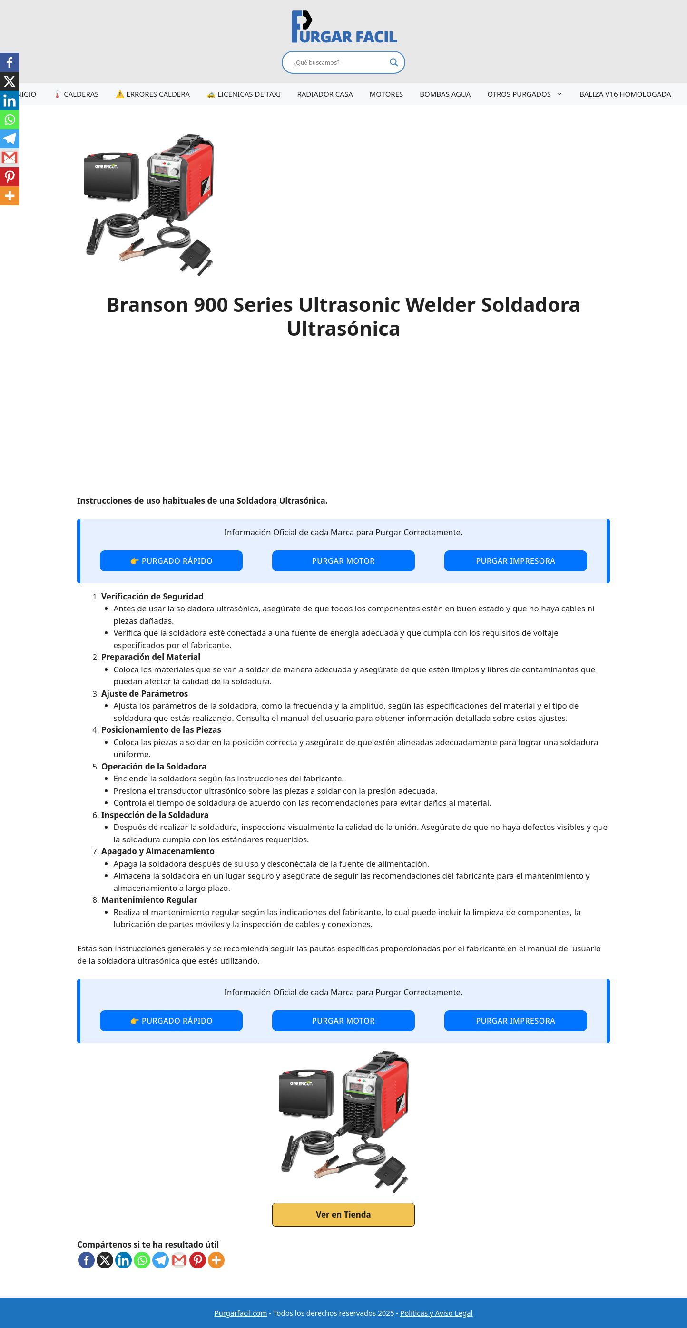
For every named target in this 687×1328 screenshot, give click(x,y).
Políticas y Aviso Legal (436, 1313)
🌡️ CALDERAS (75, 94)
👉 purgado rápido (171, 561)
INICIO (24, 94)
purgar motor (343, 561)
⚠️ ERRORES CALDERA (153, 94)
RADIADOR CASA (325, 94)
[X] (105, 1260)
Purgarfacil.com (240, 1313)
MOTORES (386, 94)
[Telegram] (160, 1260)
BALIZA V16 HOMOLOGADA (625, 94)
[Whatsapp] (142, 1260)
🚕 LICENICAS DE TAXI (243, 94)
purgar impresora (515, 561)
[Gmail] (179, 1260)
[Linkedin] (123, 1260)
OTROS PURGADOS (529, 94)
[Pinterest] (197, 1260)
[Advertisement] (343, 423)
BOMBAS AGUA (445, 94)
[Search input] (339, 62)
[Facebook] (86, 1260)
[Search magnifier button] (394, 62)
